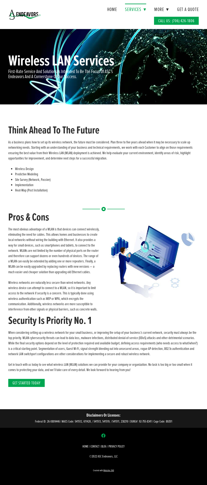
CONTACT (94, 446)
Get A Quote (188, 9)
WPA (57, 298)
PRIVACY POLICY (116, 446)
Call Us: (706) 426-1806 (176, 21)
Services (135, 9)
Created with (103, 470)
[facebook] (103, 435)
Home (112, 9)
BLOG (104, 446)
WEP (48, 298)
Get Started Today (26, 383)
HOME (85, 446)
